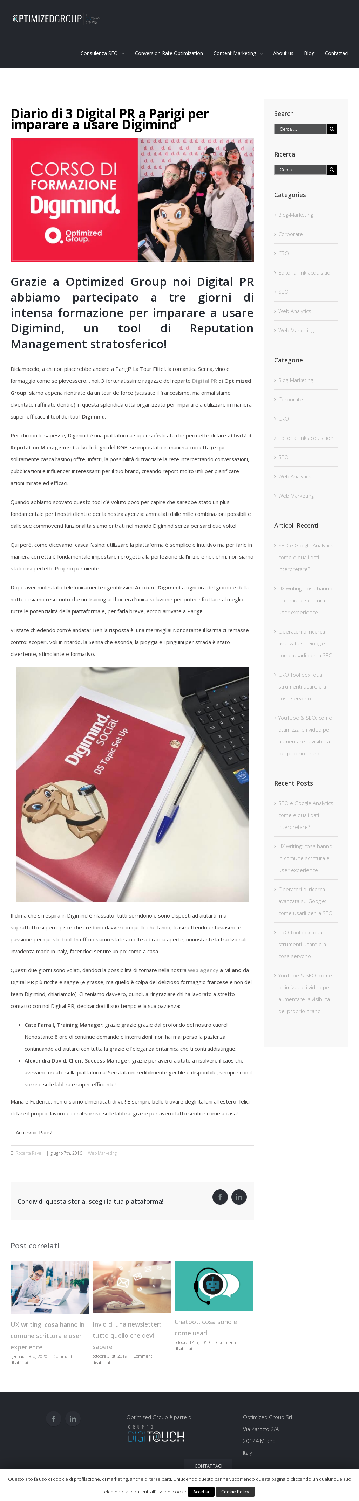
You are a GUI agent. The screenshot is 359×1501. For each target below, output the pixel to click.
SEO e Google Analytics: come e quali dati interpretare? (306, 557)
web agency (203, 970)
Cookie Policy (235, 1491)
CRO (283, 253)
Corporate (290, 233)
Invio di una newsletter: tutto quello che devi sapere (127, 1335)
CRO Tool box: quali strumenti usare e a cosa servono (302, 686)
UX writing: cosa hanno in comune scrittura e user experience (47, 1335)
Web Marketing (102, 1153)
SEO (283, 291)
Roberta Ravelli (30, 1153)
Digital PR (204, 380)
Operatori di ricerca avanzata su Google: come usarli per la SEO (305, 643)
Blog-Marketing (295, 214)
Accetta (201, 1491)
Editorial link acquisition (305, 272)
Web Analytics (294, 310)
